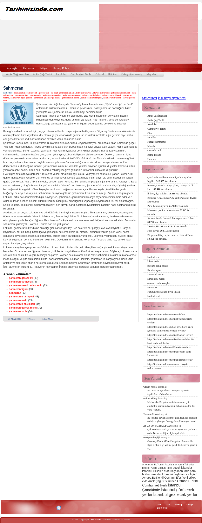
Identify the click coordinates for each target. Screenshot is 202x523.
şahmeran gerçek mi (21, 278)
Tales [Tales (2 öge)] (169, 467)
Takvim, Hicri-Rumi (167, 226)
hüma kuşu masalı (156, 278)
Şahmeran (13, 88)
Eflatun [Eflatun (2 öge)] (162, 467)
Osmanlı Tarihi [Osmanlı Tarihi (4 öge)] (187, 481)
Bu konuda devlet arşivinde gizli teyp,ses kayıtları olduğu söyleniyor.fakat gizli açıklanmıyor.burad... (172, 419)
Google (190, 504)
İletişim (43, 68)
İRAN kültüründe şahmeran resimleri (111, 92)
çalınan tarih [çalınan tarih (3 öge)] (181, 471)
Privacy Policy (61, 68)
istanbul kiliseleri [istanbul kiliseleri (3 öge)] (152, 471)
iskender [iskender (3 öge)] (156, 474)
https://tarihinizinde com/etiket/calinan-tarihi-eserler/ (170, 320)
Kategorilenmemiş (131, 74)
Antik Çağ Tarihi (42, 74)
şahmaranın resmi (72, 95)
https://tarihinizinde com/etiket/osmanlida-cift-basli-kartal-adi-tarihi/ (170, 341)
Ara (193, 68)
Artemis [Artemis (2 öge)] (146, 464)
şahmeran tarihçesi (111, 95)
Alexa (14, 508)
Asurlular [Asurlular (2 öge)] (170, 464)
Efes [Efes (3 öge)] (179, 477)
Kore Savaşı (163, 230)
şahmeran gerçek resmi (23, 307)
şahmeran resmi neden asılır (25, 285)
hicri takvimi (153, 296)
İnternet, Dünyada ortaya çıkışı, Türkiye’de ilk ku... (170, 187)
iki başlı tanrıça (83, 92)
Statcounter (149, 98)
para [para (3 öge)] (193, 471)
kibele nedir (153, 261)
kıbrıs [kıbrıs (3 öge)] (165, 474)
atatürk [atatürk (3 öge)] (168, 471)
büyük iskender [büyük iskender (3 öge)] (182, 467)
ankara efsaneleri (155, 274)
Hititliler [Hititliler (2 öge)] (146, 467)
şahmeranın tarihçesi (91, 97)
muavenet (152, 287)
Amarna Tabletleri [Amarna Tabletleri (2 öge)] (184, 464)
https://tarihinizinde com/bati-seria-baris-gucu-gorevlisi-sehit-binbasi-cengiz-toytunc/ (170, 328)
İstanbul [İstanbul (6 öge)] (174, 485)
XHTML (25, 507)
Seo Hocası (96, 519)
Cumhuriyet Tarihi (80, 74)
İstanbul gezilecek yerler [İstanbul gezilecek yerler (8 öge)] (175, 494)
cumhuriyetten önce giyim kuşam (163, 291)
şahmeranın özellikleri (22, 304)
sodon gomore (154, 368)
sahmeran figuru (18, 289)
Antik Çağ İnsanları (17, 74)
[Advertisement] (135, 34)
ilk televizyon (154, 270)
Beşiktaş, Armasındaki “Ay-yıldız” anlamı (171, 199)
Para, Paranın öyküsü (167, 206)
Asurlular (61, 74)
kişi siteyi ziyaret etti (172, 98)
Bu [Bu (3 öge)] (154, 477)
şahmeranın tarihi (112, 97)
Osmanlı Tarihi (154, 150)
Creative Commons (8, 508)
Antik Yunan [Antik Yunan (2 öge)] (157, 464)
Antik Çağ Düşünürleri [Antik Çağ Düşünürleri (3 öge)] (162, 481)
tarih (159, 504)
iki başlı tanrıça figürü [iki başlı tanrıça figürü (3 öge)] (183, 474)
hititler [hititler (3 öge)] (146, 474)
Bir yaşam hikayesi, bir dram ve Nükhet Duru (170, 237)
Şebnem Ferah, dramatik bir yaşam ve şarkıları (170, 220)
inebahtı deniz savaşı (157, 265)
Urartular (151, 159)
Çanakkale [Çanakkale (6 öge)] (151, 490)
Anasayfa (12, 68)
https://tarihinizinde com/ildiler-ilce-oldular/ (169, 347)
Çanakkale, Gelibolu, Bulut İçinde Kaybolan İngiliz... (169, 179)
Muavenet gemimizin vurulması (168, 212)
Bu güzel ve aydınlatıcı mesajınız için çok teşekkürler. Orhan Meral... (168, 392)
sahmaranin (35, 95)
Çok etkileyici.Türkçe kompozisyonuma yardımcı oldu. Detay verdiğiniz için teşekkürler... (172, 431)
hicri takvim (153, 257)
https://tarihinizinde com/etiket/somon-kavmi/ (170, 335)
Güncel (99, 74)
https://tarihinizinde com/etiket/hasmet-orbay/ (170, 359)
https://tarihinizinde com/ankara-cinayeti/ (167, 364)
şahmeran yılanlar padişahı (47, 97)
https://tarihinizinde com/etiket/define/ (166, 314)
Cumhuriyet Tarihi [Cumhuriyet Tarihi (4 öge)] (154, 485)
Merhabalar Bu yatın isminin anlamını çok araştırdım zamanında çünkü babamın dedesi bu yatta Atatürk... (171, 406)
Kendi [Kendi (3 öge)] (160, 477)
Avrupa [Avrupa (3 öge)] (146, 477)
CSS (39, 508)
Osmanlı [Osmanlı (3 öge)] (169, 477)
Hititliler (112, 74)
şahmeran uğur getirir (21, 97)
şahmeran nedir (18, 300)
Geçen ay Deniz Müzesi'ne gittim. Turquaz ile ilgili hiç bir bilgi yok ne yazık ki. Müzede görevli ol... (172, 445)
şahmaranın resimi (52, 95)
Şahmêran (15, 292)
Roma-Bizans (154, 154)
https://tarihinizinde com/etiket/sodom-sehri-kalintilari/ (169, 353)
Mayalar (151, 74)
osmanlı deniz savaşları (158, 283)
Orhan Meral (48, 319)
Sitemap (179, 504)
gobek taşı (44, 92)
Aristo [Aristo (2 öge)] (154, 467)
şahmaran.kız (21, 95)
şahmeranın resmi (70, 97)
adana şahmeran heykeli (25, 92)
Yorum (31, 319)
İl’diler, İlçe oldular (167, 193)
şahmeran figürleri (91, 95)
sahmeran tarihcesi (20, 281)
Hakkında (28, 68)
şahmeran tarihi (18, 311)
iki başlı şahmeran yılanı (62, 92)
